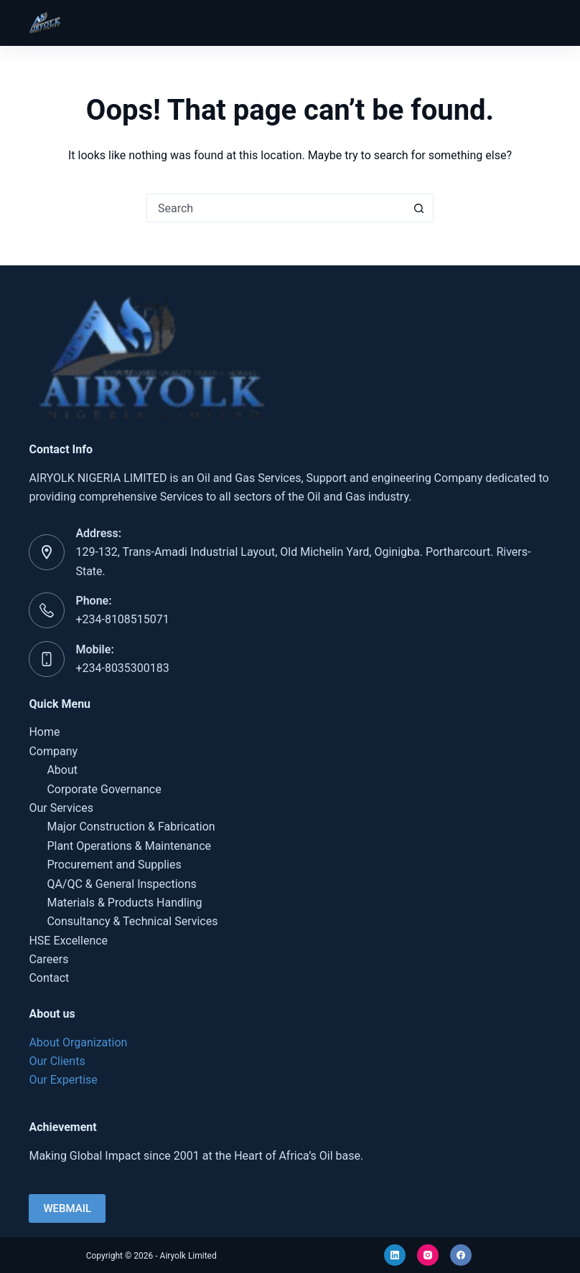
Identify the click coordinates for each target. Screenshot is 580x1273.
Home (44, 732)
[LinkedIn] (395, 1255)
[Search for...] (275, 208)
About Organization (78, 1042)
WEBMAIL (67, 1208)
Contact (49, 978)
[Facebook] (461, 1255)
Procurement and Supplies (114, 864)
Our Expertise (63, 1080)
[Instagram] (428, 1255)
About (62, 770)
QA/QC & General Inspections (121, 884)
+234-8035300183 (122, 668)
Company (53, 751)
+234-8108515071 (122, 619)
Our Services (61, 808)
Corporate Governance (104, 789)
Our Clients (57, 1061)
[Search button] (418, 208)
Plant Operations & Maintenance (129, 846)
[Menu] (544, 22)
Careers (48, 959)
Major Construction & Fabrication (131, 826)
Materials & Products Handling (124, 902)
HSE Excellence (68, 940)
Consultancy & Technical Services (132, 921)
